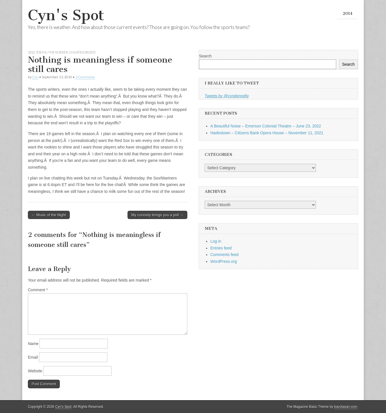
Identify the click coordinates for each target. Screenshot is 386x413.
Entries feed (221, 248)
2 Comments (85, 77)
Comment (38, 290)
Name (33, 343)
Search (205, 56)
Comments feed (224, 254)
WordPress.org (223, 261)
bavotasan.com (345, 407)
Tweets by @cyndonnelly (227, 96)
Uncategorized (82, 52)
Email (33, 357)
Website (35, 371)
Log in (215, 241)
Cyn (35, 77)
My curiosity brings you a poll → (157, 215)
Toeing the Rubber (52, 52)
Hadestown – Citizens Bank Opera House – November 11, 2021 (266, 133)
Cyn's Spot (66, 15)
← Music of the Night (49, 215)
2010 (31, 52)
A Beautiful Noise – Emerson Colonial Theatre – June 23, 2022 (265, 126)
